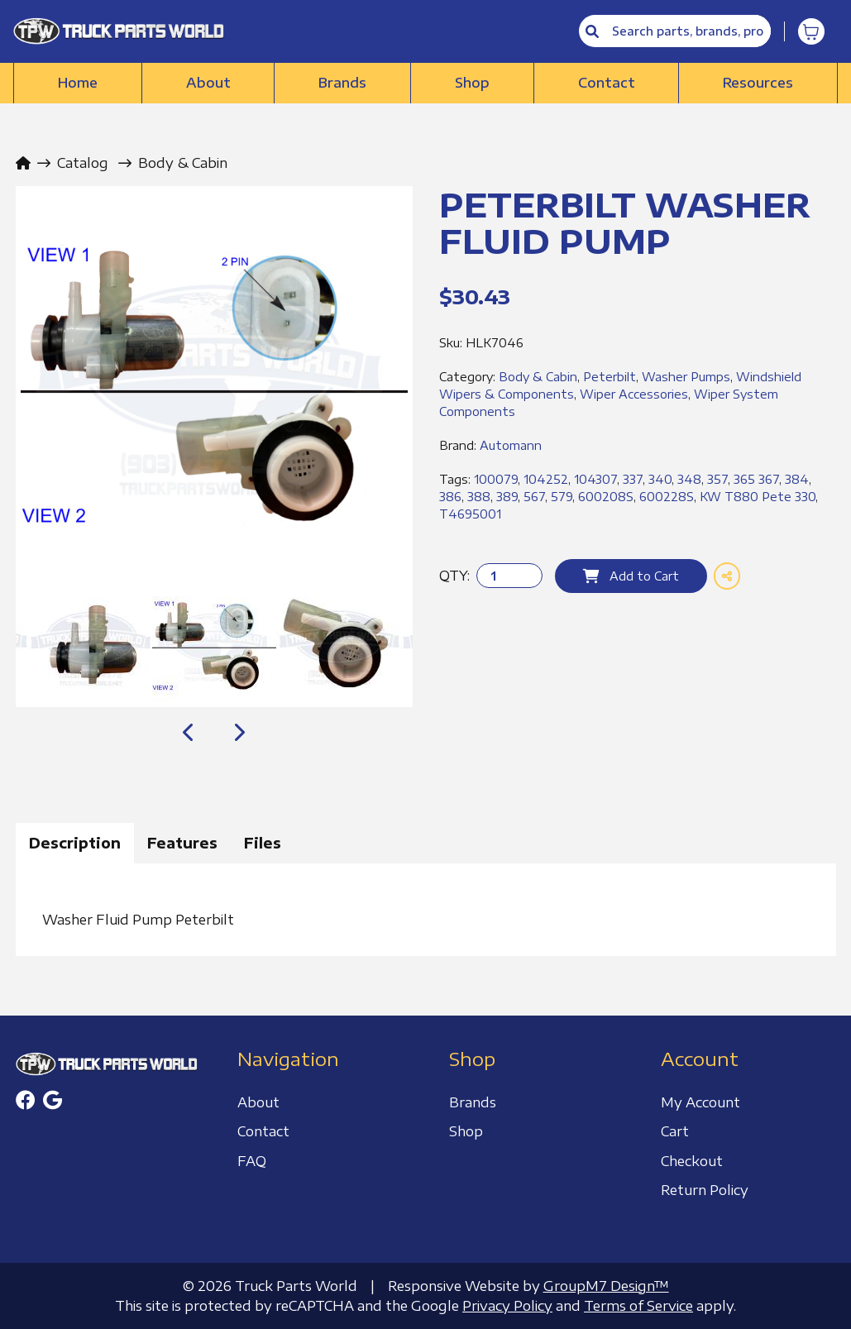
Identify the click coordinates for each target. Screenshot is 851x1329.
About (208, 82)
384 (797, 479)
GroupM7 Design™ (606, 1286)
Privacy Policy (507, 1306)
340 (660, 479)
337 (633, 479)
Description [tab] (75, 843)
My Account (700, 1102)
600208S (605, 497)
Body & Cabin (182, 163)
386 (450, 497)
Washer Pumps (686, 377)
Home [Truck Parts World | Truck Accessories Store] (78, 82)
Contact (606, 82)
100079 (496, 479)
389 (507, 497)
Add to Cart (631, 576)
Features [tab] (182, 843)
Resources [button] (758, 82)
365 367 (756, 479)
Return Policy (704, 1190)
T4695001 (470, 514)
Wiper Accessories (634, 394)
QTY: (454, 575)
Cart (675, 1131)
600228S (666, 497)
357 (717, 479)
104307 (595, 479)
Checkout (692, 1161)
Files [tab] (262, 843)
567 (534, 497)
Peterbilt (609, 377)
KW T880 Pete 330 (757, 497)
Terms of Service (638, 1306)
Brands (342, 82)
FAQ (251, 1161)
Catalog (82, 163)
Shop (472, 82)
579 (561, 497)
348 (689, 479)
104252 (546, 479)
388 (478, 497)
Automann (511, 445)
